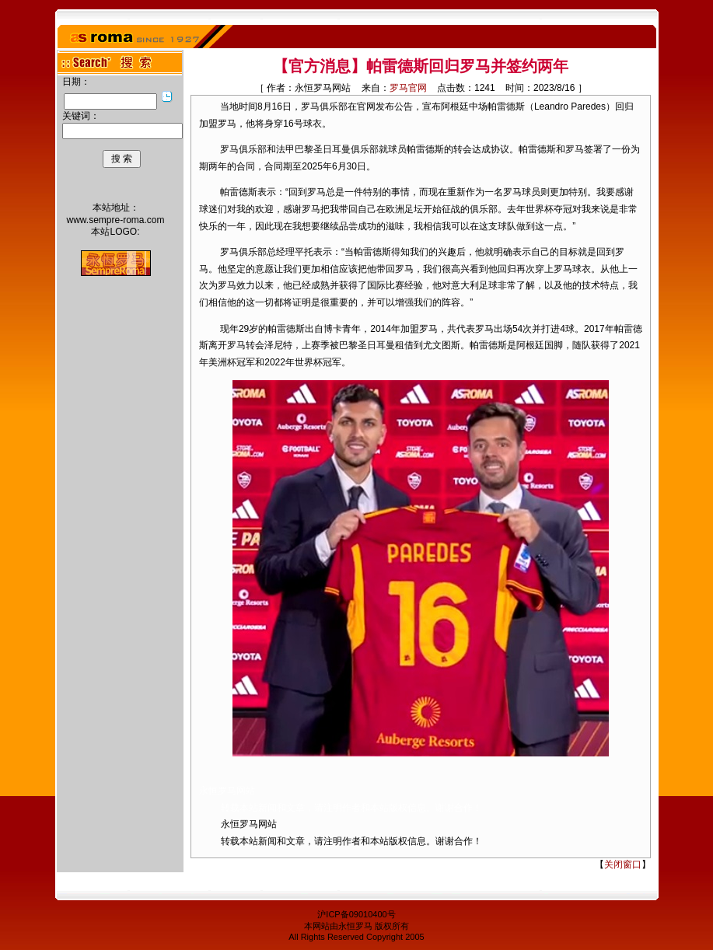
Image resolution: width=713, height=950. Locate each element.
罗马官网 (408, 87)
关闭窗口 (622, 864)
